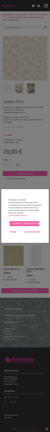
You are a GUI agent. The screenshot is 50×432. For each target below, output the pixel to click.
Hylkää (13, 232)
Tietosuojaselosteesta (18, 215)
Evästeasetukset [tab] (32, 232)
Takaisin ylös (46, 428)
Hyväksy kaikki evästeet (25, 223)
